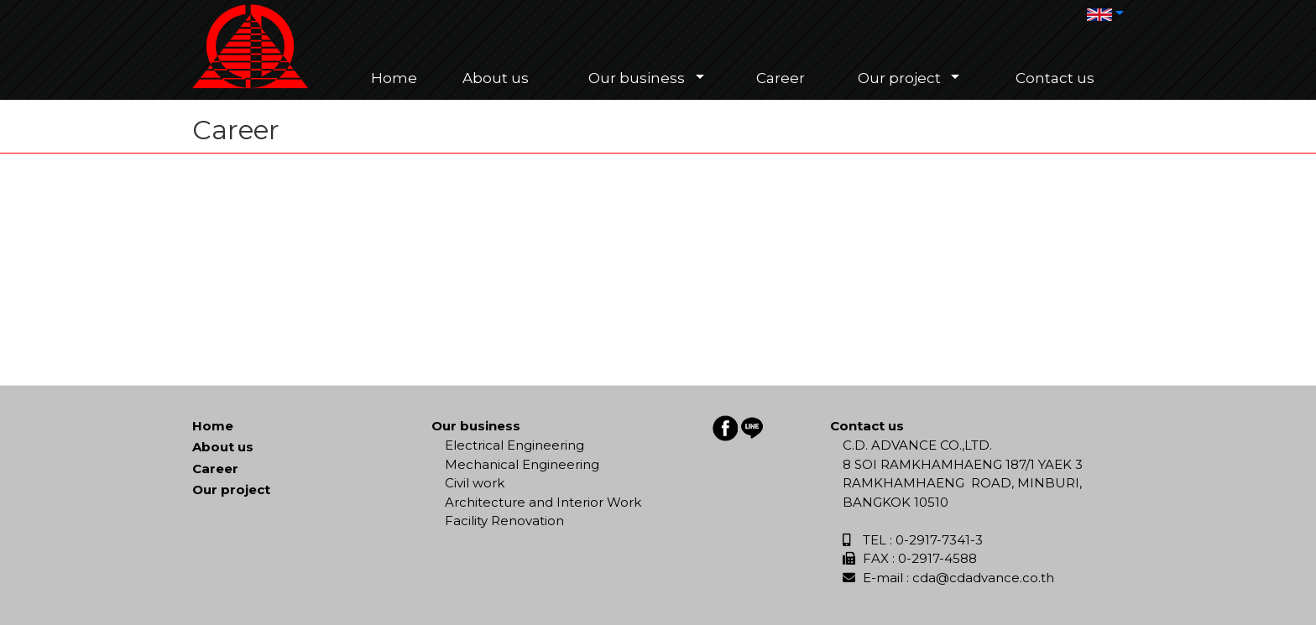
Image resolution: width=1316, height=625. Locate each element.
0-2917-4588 (937, 558)
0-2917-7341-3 (939, 540)
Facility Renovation (504, 521)
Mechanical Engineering (522, 464)
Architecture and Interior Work (543, 502)
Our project (231, 489)
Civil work (474, 483)
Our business (475, 426)
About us (222, 447)
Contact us (867, 426)
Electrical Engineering (514, 445)
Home (212, 426)
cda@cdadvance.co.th (983, 578)
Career (215, 469)
